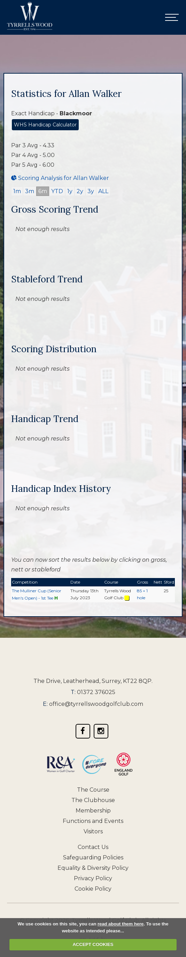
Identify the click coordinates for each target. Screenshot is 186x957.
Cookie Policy (93, 888)
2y (80, 191)
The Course (93, 789)
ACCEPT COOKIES (92, 944)
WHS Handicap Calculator (45, 125)
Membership (93, 810)
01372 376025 (96, 692)
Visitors (93, 831)
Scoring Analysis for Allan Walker (60, 178)
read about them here (121, 923)
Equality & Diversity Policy (93, 868)
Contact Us (93, 847)
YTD (57, 191)
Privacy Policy (93, 878)
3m (29, 191)
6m (42, 191)
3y (90, 191)
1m (17, 191)
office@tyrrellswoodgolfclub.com (96, 704)
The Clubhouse (93, 800)
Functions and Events (93, 821)
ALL (103, 191)
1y (69, 191)
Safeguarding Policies (93, 857)
